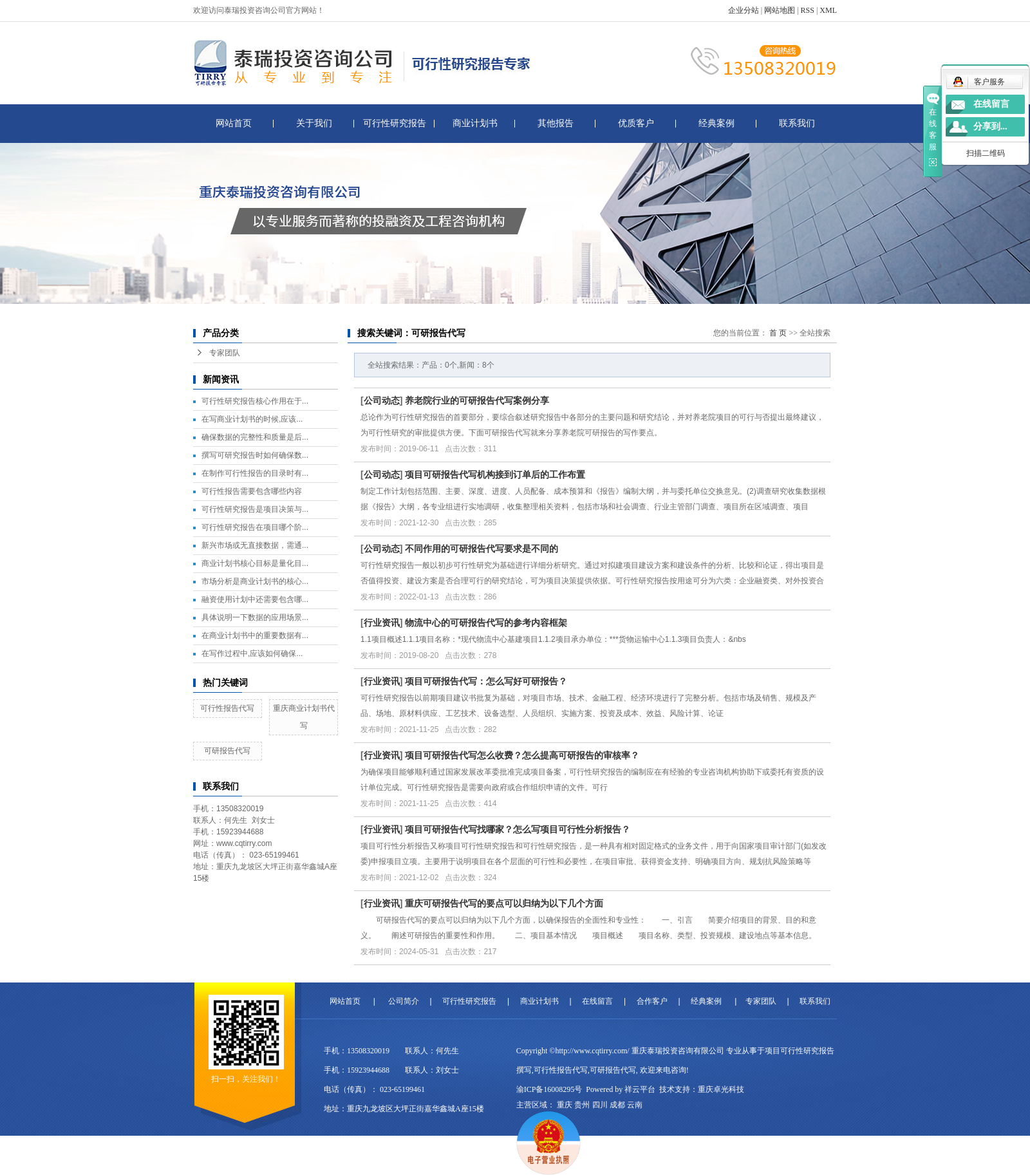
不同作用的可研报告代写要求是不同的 (481, 548)
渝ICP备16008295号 (549, 1089)
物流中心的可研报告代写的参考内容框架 (486, 622)
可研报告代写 (227, 750)
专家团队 (224, 352)
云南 (634, 1104)
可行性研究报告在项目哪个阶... (254, 527)
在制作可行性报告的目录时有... (254, 473)
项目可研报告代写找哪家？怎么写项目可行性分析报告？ (517, 829)
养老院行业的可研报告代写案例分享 (477, 400)
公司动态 (382, 400)
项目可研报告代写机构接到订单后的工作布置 (495, 474)
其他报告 (556, 123)
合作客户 (652, 1001)
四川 (600, 1104)
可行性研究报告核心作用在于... (254, 401)
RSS (807, 10)
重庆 (564, 1104)
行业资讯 (382, 622)
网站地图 (779, 10)
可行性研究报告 (394, 123)
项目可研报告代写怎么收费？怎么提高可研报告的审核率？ (522, 755)
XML (828, 10)
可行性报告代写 (227, 708)
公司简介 (403, 1001)
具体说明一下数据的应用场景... (254, 617)
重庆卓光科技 (721, 1089)
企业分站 (743, 10)
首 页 (778, 332)
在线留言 (597, 1001)
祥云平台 (639, 1089)
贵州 (582, 1104)
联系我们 (797, 123)
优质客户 (636, 123)
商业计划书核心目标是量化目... (254, 563)
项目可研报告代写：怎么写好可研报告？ (486, 681)
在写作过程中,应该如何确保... (252, 653)
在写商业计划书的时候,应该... (252, 419)
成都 (617, 1104)
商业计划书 (475, 123)
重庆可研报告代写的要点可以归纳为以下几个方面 (504, 903)
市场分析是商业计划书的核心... (254, 581)
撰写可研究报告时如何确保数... (254, 455)
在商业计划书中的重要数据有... (254, 635)
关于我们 (314, 123)
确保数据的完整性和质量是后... (254, 437)
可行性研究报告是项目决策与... (254, 509)
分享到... (990, 126)
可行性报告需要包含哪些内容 (251, 491)
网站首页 (234, 123)
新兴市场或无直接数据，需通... (254, 545)
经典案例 (716, 123)
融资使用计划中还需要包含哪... (254, 599)
